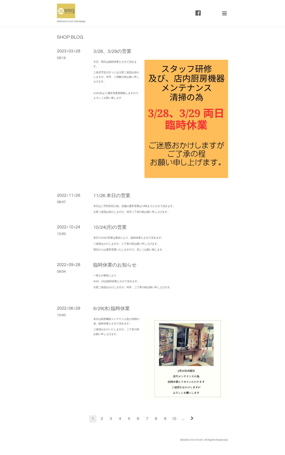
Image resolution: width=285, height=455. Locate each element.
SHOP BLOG (70, 37)
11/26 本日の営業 (111, 195)
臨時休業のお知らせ (115, 265)
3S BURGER (196, 440)
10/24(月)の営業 (110, 227)
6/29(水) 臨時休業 (111, 308)
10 (174, 419)
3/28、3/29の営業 (112, 51)
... (183, 419)
